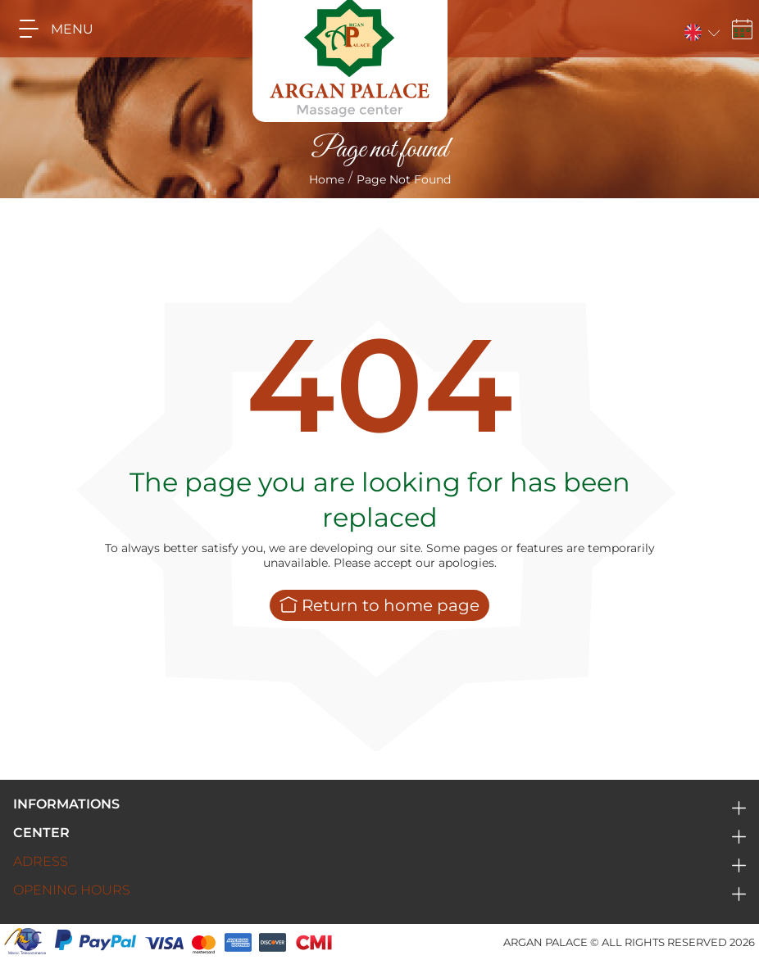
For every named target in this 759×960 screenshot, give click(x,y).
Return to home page (379, 605)
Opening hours (71, 890)
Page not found (404, 179)
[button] (700, 29)
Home (326, 179)
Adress (40, 861)
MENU (50, 28)
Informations (66, 804)
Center (41, 832)
